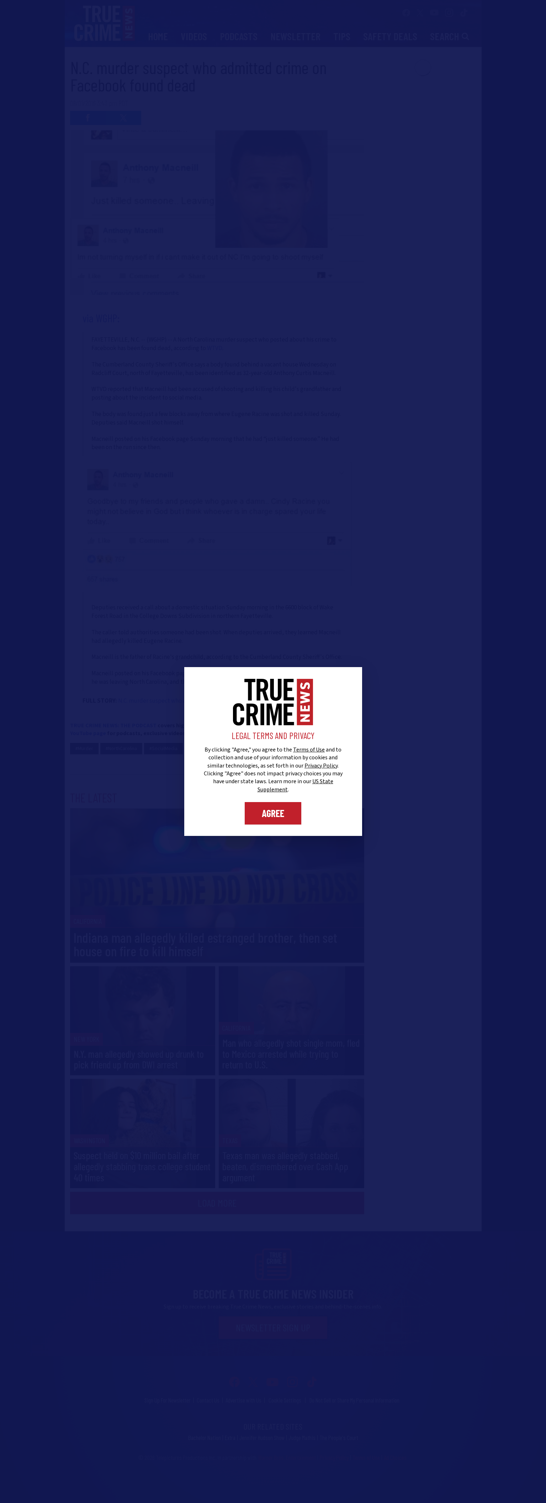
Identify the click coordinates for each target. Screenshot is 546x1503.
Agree (273, 813)
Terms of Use (309, 750)
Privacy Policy (321, 766)
